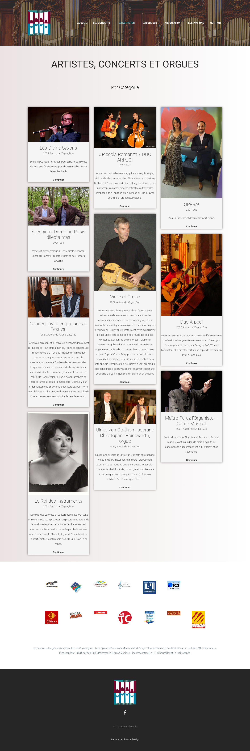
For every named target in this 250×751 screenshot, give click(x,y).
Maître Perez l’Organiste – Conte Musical (191, 420)
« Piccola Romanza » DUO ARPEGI (125, 157)
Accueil (82, 23)
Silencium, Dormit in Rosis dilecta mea (58, 234)
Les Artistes (126, 23)
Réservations (195, 23)
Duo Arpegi (191, 322)
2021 (43, 334)
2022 (112, 302)
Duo (71, 153)
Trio (74, 334)
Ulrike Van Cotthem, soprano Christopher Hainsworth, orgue (125, 435)
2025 (46, 153)
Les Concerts (102, 23)
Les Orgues (150, 23)
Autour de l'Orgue (59, 153)
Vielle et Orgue (125, 297)
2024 (56, 242)
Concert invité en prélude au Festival (58, 326)
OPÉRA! (191, 204)
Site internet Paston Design (124, 739)
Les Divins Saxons (58, 148)
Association (173, 23)
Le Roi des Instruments (58, 501)
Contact (215, 23)
